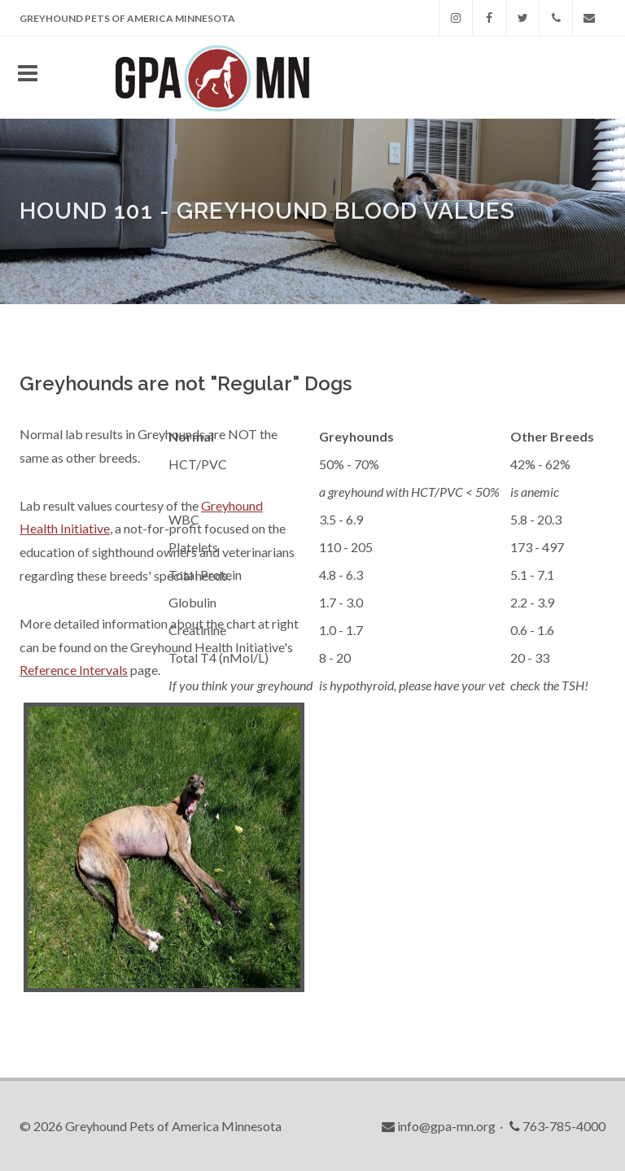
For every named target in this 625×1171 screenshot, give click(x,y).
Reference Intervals (74, 669)
